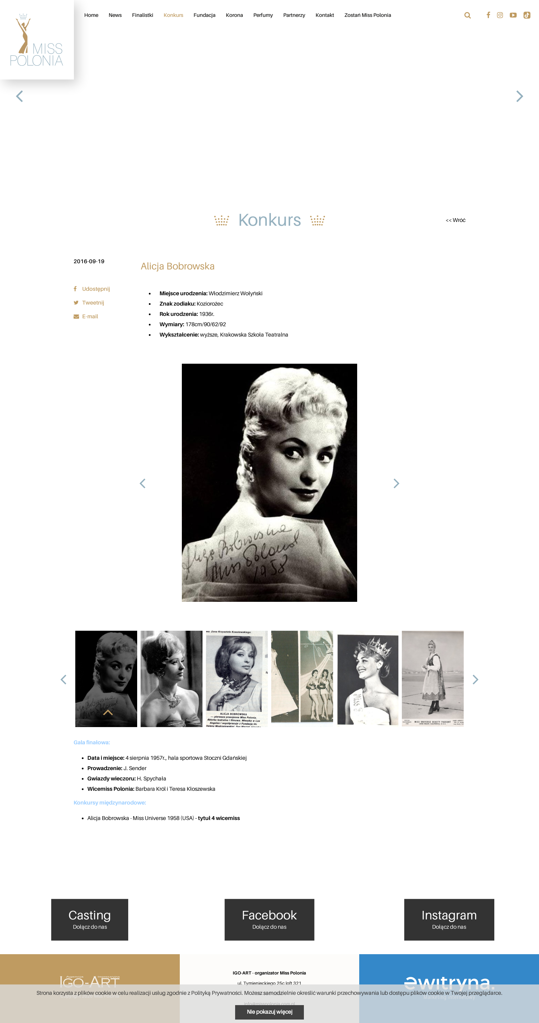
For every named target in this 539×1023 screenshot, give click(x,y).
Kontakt (325, 15)
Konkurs (173, 15)
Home (91, 15)
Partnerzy (294, 15)
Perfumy (263, 15)
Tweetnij (89, 303)
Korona (234, 15)
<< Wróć (455, 220)
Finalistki (142, 15)
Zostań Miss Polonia (367, 15)
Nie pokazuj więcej (270, 1012)
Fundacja (205, 15)
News (115, 15)
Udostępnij (92, 289)
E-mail (86, 316)
